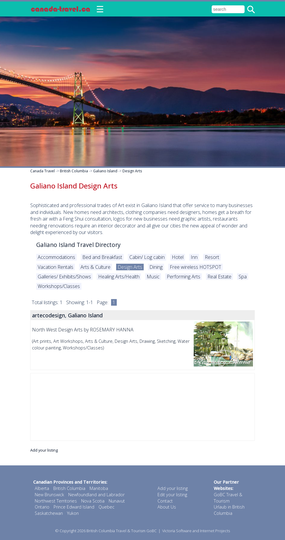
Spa (243, 276)
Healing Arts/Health (119, 276)
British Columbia (74, 171)
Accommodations (56, 257)
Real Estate (219, 276)
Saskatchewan (49, 513)
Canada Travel (42, 171)
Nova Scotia (92, 501)
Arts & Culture (95, 267)
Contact (165, 501)
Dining (156, 267)
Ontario (42, 507)
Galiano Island (105, 171)
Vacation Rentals (55, 267)
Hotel (178, 257)
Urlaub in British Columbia (229, 510)
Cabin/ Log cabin (147, 257)
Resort (212, 257)
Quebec (106, 507)
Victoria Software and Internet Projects (196, 530)
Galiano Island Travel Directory (78, 245)
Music (153, 276)
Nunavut (117, 501)
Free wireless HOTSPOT (195, 267)
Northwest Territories (56, 501)
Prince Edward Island (74, 507)
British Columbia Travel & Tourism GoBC (122, 530)
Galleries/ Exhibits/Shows (64, 276)
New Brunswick (49, 494)
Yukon (73, 513)
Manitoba (99, 488)
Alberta (42, 488)
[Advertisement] (142, 407)
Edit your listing (172, 494)
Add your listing (44, 450)
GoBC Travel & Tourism (228, 498)
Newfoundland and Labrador (96, 494)
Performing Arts (183, 276)
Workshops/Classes (59, 286)
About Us (166, 507)
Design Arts (132, 171)
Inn (194, 257)
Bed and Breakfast (102, 257)
